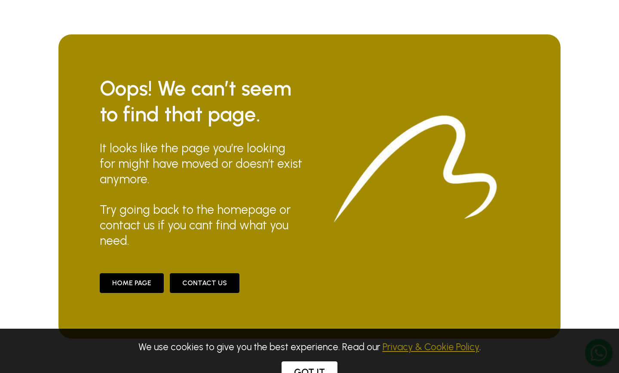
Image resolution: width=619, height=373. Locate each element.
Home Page (131, 283)
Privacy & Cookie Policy (431, 358)
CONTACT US (204, 283)
